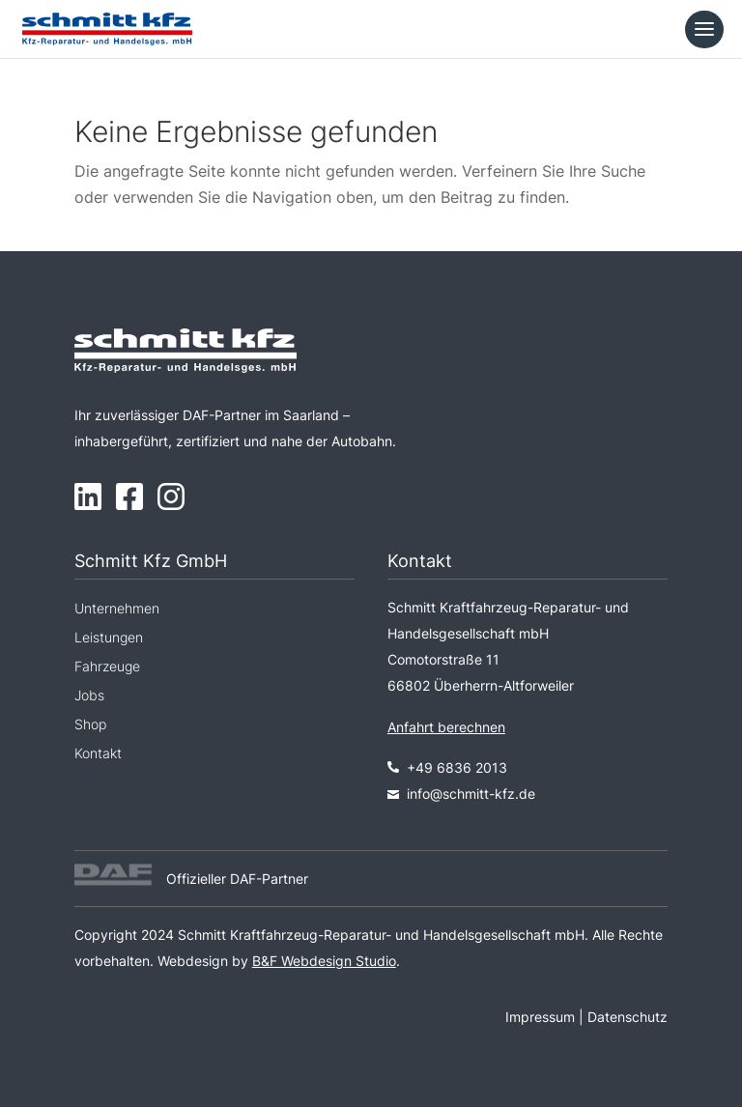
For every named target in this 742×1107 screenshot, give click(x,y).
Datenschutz (627, 1016)
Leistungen (108, 638)
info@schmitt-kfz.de (471, 793)
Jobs (89, 696)
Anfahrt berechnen (446, 727)
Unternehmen (116, 609)
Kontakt (98, 754)
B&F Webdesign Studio (324, 960)
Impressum (540, 1016)
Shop (90, 725)
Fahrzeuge (107, 667)
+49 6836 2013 (447, 767)
